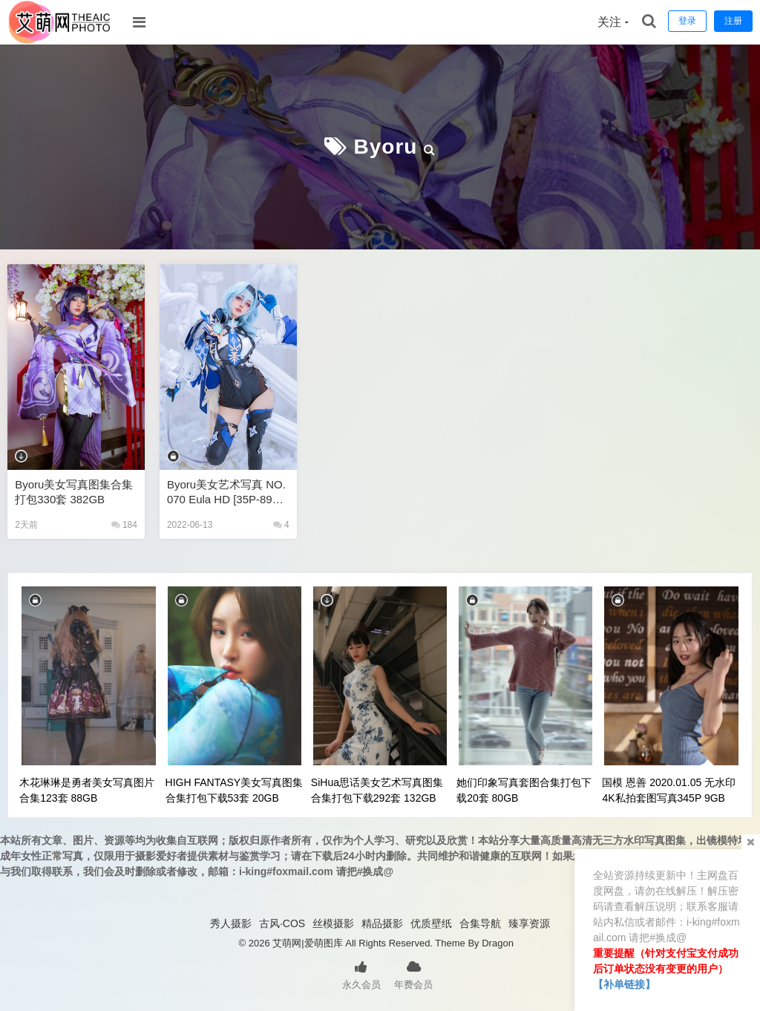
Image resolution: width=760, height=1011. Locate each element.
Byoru (386, 146)
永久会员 (361, 974)
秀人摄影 (231, 923)
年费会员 (413, 974)
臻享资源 (529, 923)
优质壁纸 (431, 923)
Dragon (498, 943)
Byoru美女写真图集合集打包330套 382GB (74, 492)
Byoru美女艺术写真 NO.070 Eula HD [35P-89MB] (226, 492)
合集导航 (480, 923)
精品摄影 (382, 923)
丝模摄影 (333, 923)
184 (124, 525)
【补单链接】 (624, 984)
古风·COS (282, 923)
